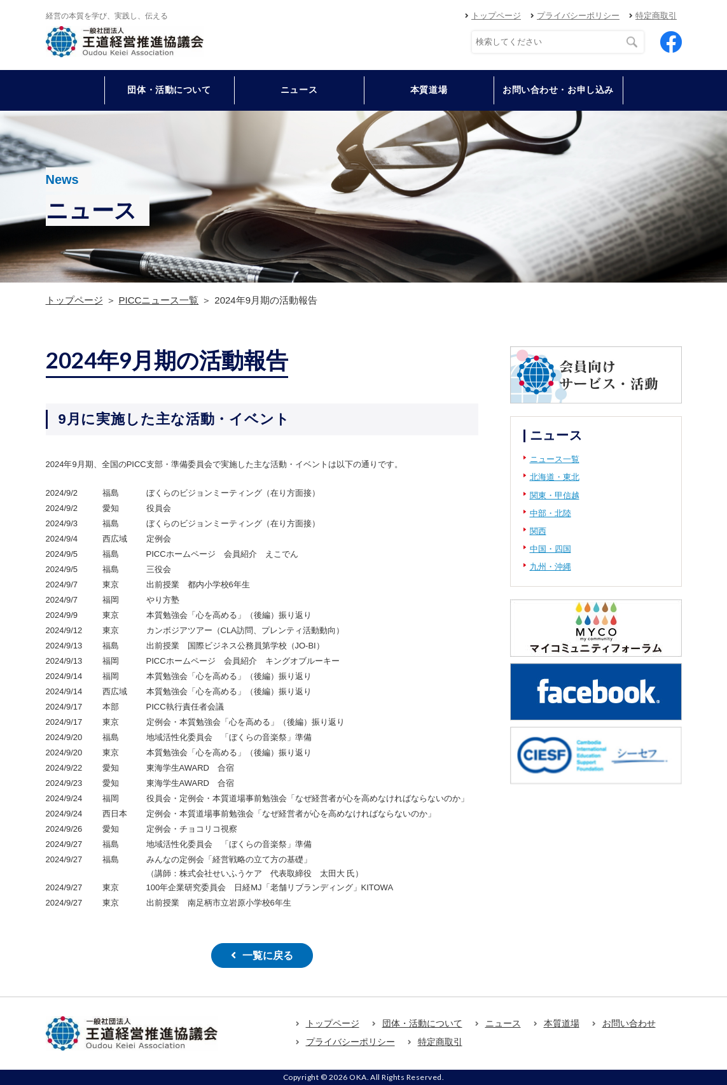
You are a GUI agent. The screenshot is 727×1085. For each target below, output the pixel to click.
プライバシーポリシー (578, 15)
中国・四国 (550, 549)
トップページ (496, 15)
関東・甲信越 (554, 495)
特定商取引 (656, 15)
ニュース (298, 90)
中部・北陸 (550, 513)
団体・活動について (422, 1023)
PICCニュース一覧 (159, 300)
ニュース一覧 (554, 459)
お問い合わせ (629, 1023)
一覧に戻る (267, 955)
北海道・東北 (554, 477)
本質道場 (428, 90)
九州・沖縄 (550, 566)
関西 (538, 531)
